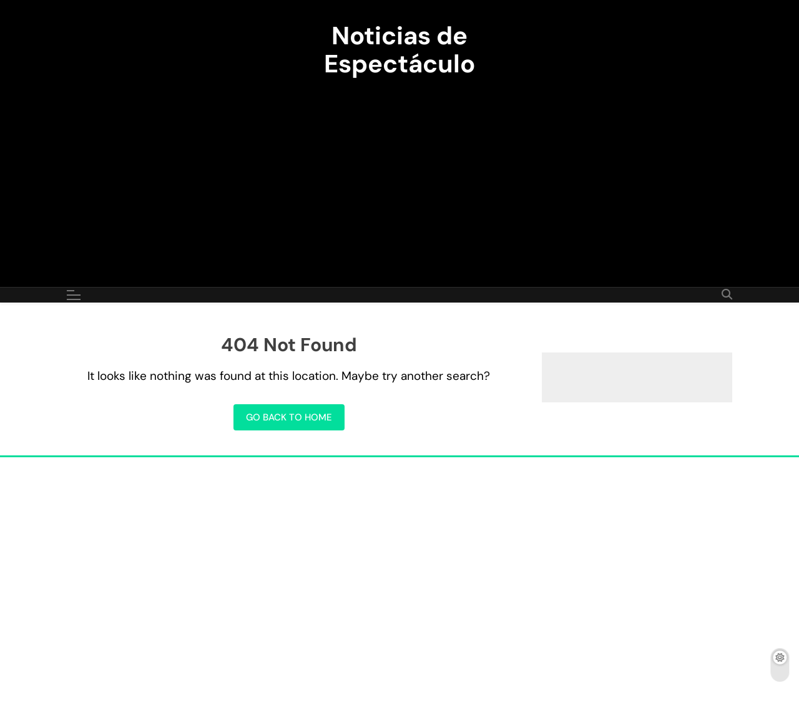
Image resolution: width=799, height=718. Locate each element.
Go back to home (289, 417)
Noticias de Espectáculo (399, 49)
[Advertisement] (399, 174)
